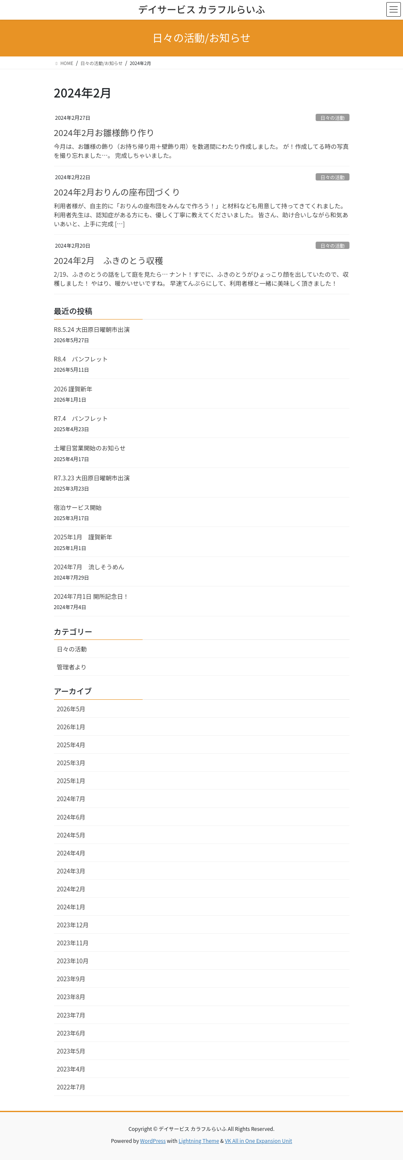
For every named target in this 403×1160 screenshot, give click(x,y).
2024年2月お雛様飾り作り (104, 132)
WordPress (153, 1140)
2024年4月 (71, 853)
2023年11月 (73, 942)
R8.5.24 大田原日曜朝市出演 (92, 329)
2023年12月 (73, 924)
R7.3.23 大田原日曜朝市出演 (92, 477)
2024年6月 (71, 817)
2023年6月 (71, 1033)
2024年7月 (71, 798)
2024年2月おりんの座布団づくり (117, 192)
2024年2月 (71, 889)
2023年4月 (71, 1069)
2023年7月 (71, 1015)
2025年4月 (71, 744)
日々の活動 (332, 117)
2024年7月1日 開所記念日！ (91, 596)
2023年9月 (71, 978)
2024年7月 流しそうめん (89, 566)
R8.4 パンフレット (81, 359)
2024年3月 (71, 871)
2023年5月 (71, 1051)
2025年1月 (71, 780)
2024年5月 (71, 835)
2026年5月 (71, 708)
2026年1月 (71, 726)
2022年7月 (71, 1087)
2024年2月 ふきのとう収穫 (109, 260)
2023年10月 (73, 960)
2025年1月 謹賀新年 (83, 537)
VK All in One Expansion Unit (258, 1140)
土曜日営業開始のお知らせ (90, 448)
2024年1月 (71, 907)
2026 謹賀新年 (73, 389)
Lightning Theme (199, 1140)
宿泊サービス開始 (78, 507)
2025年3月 (71, 762)
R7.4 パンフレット (81, 418)
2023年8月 (71, 996)
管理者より (72, 667)
